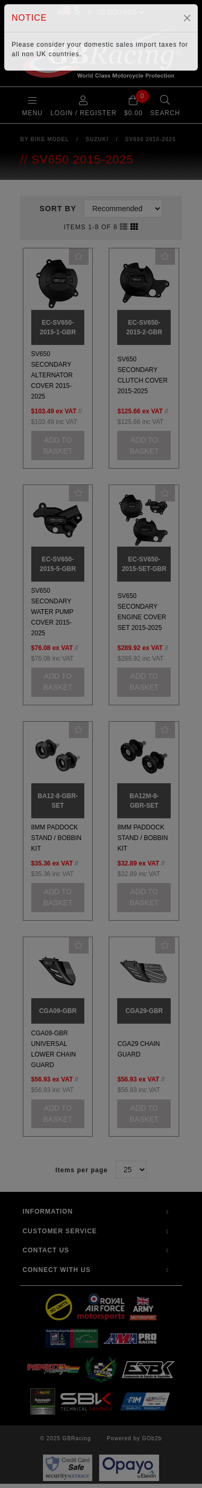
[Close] (187, 18)
